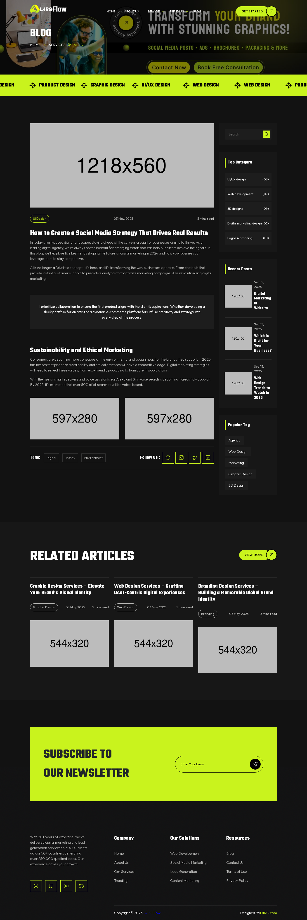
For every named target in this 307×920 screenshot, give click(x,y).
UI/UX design (248, 179)
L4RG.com (268, 913)
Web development (248, 194)
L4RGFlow (152, 913)
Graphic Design (240, 474)
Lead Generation (183, 871)
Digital (51, 458)
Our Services (124, 871)
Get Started (252, 11)
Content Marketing (184, 880)
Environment (93, 458)
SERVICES (154, 11)
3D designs (248, 208)
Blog (230, 853)
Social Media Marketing (188, 862)
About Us (121, 862)
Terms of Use (236, 871)
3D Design (236, 485)
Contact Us (234, 862)
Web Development (185, 853)
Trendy (70, 458)
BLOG (197, 11)
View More (254, 555)
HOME (111, 11)
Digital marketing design (248, 223)
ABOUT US (131, 11)
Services (57, 44)
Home (35, 44)
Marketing (236, 462)
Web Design (237, 451)
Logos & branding (248, 238)
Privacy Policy (237, 880)
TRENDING (177, 11)
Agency (234, 440)
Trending (121, 880)
